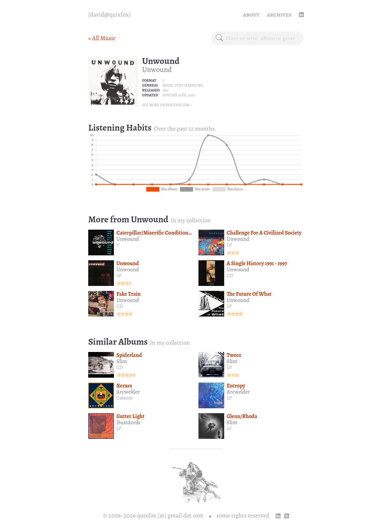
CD (230, 275)
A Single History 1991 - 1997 (257, 263)
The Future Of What (249, 294)
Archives (279, 14)
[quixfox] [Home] (109, 14)
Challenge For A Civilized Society (264, 232)
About (251, 14)
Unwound (160, 61)
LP (229, 245)
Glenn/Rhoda (242, 416)
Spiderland (129, 355)
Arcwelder (128, 391)
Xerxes (124, 385)
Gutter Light (130, 416)
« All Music (101, 38)
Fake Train (128, 294)
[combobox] (262, 38)
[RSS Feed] (286, 515)
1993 (165, 90)
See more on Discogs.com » (167, 104)
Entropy (236, 385)
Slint (121, 361)
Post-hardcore (189, 85)
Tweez (234, 355)
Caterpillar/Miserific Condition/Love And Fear (169, 232)
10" (229, 428)
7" (163, 80)
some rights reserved (243, 515)
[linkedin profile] (301, 14)
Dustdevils (128, 422)
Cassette (124, 397)
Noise (167, 85)
